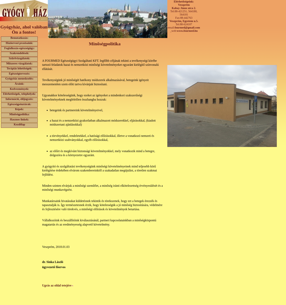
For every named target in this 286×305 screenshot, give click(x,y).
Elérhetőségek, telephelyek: (19, 93)
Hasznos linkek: (19, 119)
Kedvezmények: (19, 88)
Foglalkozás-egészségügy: (19, 48)
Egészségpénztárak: (19, 104)
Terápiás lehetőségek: (19, 68)
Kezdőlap (19, 124)
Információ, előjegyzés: (19, 99)
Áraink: (19, 83)
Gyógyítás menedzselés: (19, 78)
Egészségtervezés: (19, 73)
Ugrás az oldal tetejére (58, 285)
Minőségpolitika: (19, 114)
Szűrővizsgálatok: (19, 58)
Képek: (19, 109)
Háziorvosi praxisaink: (19, 43)
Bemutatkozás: (20, 38)
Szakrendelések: (19, 53)
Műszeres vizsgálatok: (19, 63)
